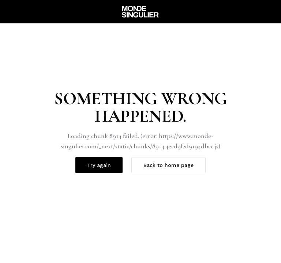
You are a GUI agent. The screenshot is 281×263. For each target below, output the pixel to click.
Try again (99, 165)
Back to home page (168, 165)
